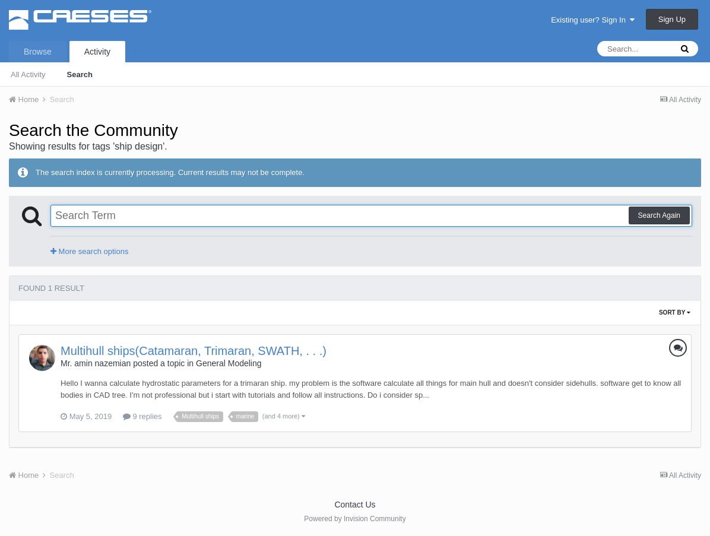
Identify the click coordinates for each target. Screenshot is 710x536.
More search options (89, 251)
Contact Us (354, 504)
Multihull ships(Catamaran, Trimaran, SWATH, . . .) (194, 350)
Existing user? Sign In (593, 19)
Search (80, 74)
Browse (38, 51)
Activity (97, 51)
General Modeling (229, 363)
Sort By (674, 312)
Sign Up (672, 19)
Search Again (659, 215)
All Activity (28, 74)
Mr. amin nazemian (96, 363)
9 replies (142, 416)
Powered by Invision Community (354, 519)
